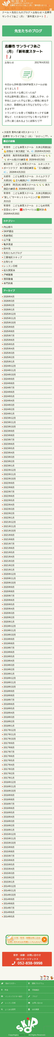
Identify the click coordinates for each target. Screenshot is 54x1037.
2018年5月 (9, 708)
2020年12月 (10, 574)
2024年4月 (9, 400)
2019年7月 (9, 648)
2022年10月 (10, 478)
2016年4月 (9, 817)
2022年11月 (10, 474)
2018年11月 (10, 682)
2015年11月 (10, 838)
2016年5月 (9, 812)
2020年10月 (10, 583)
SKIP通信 (8, 231)
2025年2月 (9, 357)
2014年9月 (9, 899)
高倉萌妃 (8, 235)
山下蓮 (7, 240)
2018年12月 (10, 678)
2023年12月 (10, 418)
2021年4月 (9, 556)
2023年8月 (9, 435)
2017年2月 (9, 773)
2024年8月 (9, 383)
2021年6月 (9, 548)
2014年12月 (10, 886)
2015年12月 (10, 834)
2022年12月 (10, 470)
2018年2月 (9, 721)
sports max (23, 1035)
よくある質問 (8, 1009)
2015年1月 (9, 882)
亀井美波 (8, 244)
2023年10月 (10, 426)
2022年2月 (9, 513)
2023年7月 (9, 439)
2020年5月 (9, 604)
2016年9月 (9, 795)
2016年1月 (9, 830)
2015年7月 (9, 856)
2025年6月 (9, 340)
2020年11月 (10, 578)
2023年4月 (9, 452)
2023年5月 (9, 448)
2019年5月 (9, 656)
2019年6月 (9, 652)
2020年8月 (9, 591)
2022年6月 (9, 496)
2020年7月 (9, 596)
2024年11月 (10, 370)
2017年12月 (10, 730)
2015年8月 (9, 851)
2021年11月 (10, 526)
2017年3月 (9, 769)
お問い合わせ (35, 1003)
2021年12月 (10, 522)
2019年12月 (10, 626)
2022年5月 (9, 500)
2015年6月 (9, 860)
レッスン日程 (10, 266)
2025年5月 (9, 344)
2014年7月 (9, 908)
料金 (4, 990)
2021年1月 (9, 570)
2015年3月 (9, 873)
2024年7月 (9, 387)
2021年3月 (9, 561)
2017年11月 (10, 734)
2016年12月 (10, 782)
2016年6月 (9, 808)
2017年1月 (9, 778)
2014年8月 (9, 903)
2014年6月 (9, 912)
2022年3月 (9, 509)
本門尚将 (8, 283)
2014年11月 (10, 890)
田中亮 (7, 248)
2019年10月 (10, 635)
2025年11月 (10, 318)
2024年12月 (10, 366)
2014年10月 (10, 895)
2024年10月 (10, 374)
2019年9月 (9, 639)
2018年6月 (9, 704)
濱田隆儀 (8, 279)
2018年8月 (9, 695)
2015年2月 (9, 877)
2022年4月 (9, 504)
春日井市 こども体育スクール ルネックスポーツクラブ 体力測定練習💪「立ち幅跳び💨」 (27, 168)
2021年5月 (9, 552)
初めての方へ (8, 983)
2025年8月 (9, 331)
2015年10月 (10, 843)
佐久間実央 (9, 270)
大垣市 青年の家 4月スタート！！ (21, 132)
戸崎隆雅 (8, 274)
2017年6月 (9, 756)
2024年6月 (9, 392)
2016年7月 (9, 804)
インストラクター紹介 (11, 996)
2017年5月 (9, 760)
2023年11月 (10, 422)
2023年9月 (9, 431)
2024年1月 (9, 413)
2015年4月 (9, 869)
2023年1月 (9, 465)
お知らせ (9, 62)
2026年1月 (9, 309)
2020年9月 (9, 587)
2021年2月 (9, 565)
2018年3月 (9, 717)
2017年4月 (9, 765)
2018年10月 (10, 687)
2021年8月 (9, 539)
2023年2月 (9, 461)
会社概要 (33, 1009)
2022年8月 (9, 487)
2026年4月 (9, 296)
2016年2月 (9, 825)
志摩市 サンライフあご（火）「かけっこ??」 (26, 136)
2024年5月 (9, 396)
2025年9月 (9, 327)
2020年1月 (9, 622)
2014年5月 (9, 916)
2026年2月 (9, 305)
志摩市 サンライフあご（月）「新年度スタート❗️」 (24, 51)
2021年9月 (9, 535)
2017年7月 (9, 752)
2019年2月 (9, 669)
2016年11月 (10, 786)
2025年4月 (9, 348)
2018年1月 (9, 726)
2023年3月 (9, 457)
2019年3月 (9, 665)
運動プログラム (36, 983)
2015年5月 (9, 864)
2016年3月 (9, 821)
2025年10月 (10, 322)
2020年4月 (9, 609)
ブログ (32, 996)
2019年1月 (9, 674)
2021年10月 (10, 530)
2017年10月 (10, 739)
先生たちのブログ (13, 253)
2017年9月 (9, 743)
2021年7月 (9, 543)
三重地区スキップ (13, 257)
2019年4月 (9, 661)
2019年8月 (9, 643)
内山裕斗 (8, 227)
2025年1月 (9, 361)
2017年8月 (9, 747)
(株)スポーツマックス (27, 959)
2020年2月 (9, 617)
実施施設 (33, 990)
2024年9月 (9, 379)
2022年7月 (9, 491)
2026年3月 (9, 301)
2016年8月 (9, 799)
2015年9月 (9, 847)
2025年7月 (9, 335)
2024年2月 (9, 409)
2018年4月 (9, 713)
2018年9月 (9, 691)
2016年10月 (10, 791)
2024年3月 (9, 405)
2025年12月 (10, 314)
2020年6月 (9, 600)
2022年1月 (9, 517)
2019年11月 (10, 630)
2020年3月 (9, 613)
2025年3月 (9, 353)
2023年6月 (9, 444)
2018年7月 (9, 700)
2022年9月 (9, 483)
